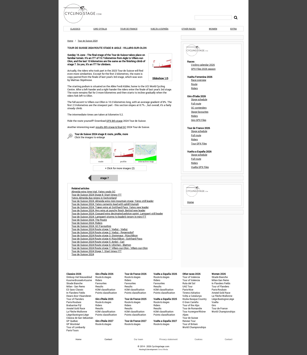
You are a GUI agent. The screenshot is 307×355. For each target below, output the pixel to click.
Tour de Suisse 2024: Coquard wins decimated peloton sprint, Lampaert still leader (117, 213)
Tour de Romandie (192, 308)
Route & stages (103, 277)
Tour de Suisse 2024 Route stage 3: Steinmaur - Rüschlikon (104, 235)
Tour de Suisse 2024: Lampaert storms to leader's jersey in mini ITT (108, 216)
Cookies (198, 339)
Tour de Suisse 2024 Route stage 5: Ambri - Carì (97, 241)
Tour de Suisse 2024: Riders (86, 223)
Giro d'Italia (100, 28)
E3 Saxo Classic (74, 289)
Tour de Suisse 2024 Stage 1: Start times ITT (96, 251)
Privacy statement (168, 339)
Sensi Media (163, 349)
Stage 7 (104, 178)
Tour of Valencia (191, 277)
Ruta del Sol (188, 283)
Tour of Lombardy (75, 327)
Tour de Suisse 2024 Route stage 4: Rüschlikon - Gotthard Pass (106, 238)
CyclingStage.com (85, 13)
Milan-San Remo (220, 280)
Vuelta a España (159, 28)
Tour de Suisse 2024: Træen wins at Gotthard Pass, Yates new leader (110, 207)
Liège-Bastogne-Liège (77, 314)
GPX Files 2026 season (203, 68)
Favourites (101, 283)
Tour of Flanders (75, 299)
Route (194, 84)
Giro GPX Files (198, 120)
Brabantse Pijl (73, 305)
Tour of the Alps (190, 305)
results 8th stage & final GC (111, 127)
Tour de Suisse (190, 317)
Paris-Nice (187, 289)
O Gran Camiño (190, 302)
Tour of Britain (190, 324)
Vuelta (215, 302)
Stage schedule (199, 99)
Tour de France (128, 28)
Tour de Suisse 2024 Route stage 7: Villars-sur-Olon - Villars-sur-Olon (109, 248)
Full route (196, 103)
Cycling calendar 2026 (203, 64)
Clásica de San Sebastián (79, 317)
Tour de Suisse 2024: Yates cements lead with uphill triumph (105, 204)
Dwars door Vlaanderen (78, 295)
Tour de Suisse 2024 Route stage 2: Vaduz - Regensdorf (102, 232)
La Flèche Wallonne (76, 311)
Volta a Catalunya (192, 295)
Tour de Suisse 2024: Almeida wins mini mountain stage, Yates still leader (112, 201)
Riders (194, 88)
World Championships (194, 327)
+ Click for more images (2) (120, 168)
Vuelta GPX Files (200, 167)
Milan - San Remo (75, 286)
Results (99, 286)
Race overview (198, 80)
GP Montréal (73, 324)
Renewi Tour (189, 320)
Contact (228, 339)
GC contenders (199, 107)
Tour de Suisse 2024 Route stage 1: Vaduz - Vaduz (99, 229)
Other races (188, 28)
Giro (214, 305)
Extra (233, 28)
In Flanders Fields (75, 292)
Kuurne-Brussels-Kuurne (79, 280)
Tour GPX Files (199, 143)
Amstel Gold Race (75, 308)
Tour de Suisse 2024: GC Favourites (91, 226)
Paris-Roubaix (73, 302)
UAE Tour (187, 286)
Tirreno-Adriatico (191, 292)
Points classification (106, 292)
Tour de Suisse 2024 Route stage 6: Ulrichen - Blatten (101, 245)
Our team (138, 339)
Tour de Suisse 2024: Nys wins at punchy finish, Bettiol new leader (108, 210)
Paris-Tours (72, 330)
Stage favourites (199, 111)
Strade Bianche (74, 283)
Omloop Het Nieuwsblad (79, 277)
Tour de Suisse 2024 (82, 254)
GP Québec (72, 320)
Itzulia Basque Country (194, 299)
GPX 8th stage (114, 121)
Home (70, 40)
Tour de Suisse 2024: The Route (89, 220)
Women (213, 28)
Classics (75, 28)
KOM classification (105, 289)
